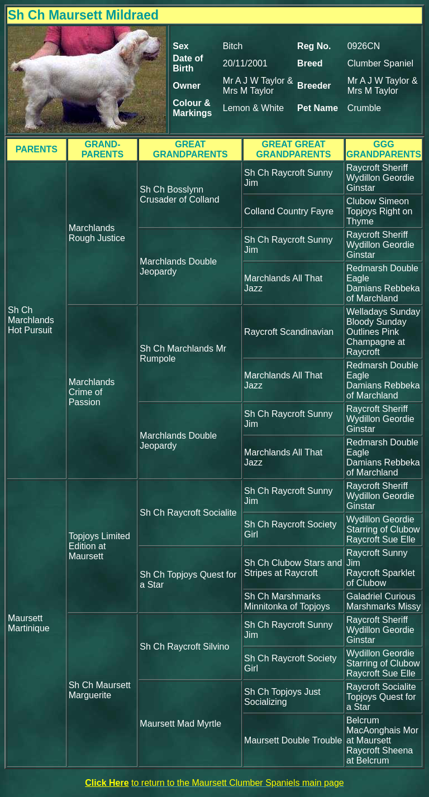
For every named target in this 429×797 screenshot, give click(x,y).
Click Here (106, 783)
